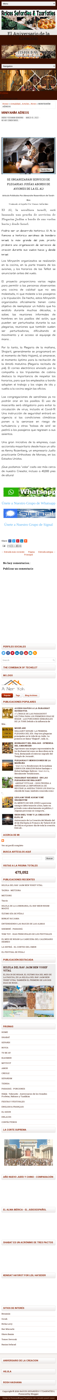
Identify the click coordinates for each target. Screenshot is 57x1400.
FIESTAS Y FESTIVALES (13, 1101)
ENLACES (6, 1117)
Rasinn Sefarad (9, 1344)
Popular (7, 695)
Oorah (4, 1319)
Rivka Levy (7, 1324)
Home (5, 103)
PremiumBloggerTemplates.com (23, 1398)
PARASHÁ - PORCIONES (13, 1088)
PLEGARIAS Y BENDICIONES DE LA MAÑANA (32, 761)
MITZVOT (6, 1063)
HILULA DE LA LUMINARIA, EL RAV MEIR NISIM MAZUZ (25, 907)
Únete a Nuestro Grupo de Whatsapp (28, 503)
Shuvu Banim (8, 1334)
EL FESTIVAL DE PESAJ (13, 952)
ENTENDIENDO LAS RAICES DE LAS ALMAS (23, 923)
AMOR (5, 1068)
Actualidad (15, 103)
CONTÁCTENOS (9, 1122)
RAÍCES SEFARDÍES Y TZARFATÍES (37, 1391)
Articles (25, 103)
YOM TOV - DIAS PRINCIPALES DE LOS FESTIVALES (27, 934)
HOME (5, 1032)
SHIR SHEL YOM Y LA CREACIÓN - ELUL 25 (32, 816)
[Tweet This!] (13, 540)
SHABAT (6, 1037)
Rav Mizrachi (8, 1329)
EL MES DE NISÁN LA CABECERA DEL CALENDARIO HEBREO (27, 940)
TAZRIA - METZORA (11, 890)
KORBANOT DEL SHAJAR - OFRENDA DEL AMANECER (33, 744)
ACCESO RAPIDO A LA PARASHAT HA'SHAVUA (32, 709)
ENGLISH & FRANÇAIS (13, 1106)
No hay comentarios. (10, 120)
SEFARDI (6, 1042)
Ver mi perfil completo (12, 845)
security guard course (46, 1398)
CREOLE (6, 1073)
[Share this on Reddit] (25, 540)
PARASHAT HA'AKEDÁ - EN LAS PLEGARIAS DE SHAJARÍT (31, 779)
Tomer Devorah (9, 1339)
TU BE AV (6, 1052)
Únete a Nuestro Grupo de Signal (28, 525)
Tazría (5, 900)
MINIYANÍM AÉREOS (15, 112)
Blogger (35, 1394)
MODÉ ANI (20, 728)
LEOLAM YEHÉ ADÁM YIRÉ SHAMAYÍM (29, 798)
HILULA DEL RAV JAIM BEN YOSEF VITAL (22, 885)
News (33, 103)
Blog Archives (31, 695)
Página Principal (29, 553)
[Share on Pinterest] (17, 540)
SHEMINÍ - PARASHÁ (12, 928)
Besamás (6, 1313)
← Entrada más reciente (13, 551)
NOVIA (5, 1047)
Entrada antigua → (46, 551)
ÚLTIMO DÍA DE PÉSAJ (13, 913)
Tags (18, 695)
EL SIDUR (6, 1112)
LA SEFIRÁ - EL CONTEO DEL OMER (19, 947)
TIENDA (6, 1083)
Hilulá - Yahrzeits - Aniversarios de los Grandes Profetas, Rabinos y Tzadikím (24, 1095)
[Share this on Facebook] (9, 540)
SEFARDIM (7, 1078)
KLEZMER (7, 1058)
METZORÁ (7, 895)
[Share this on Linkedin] (21, 540)
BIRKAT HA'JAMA (10, 918)
